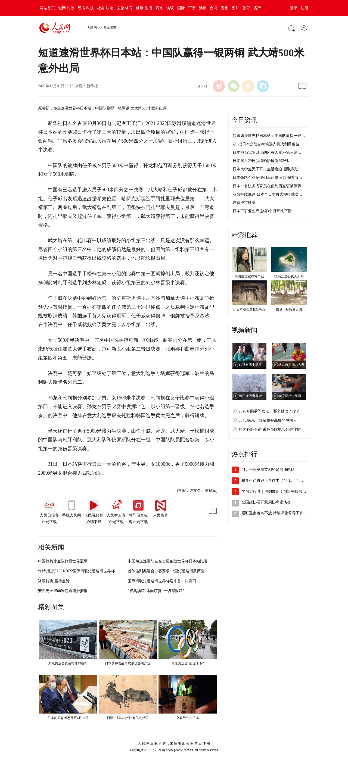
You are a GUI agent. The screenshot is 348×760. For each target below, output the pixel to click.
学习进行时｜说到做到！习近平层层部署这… (279, 491)
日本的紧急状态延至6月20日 (68, 718)
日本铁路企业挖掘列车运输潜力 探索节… (267, 178)
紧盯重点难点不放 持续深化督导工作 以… (276, 513)
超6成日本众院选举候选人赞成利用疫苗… (268, 144)
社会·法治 (105, 8)
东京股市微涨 (244, 203)
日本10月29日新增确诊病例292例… (262, 161)
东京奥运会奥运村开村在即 (68, 663)
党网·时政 (66, 8)
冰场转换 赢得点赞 (54, 581)
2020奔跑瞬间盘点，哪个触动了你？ (269, 411)
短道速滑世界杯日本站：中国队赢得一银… (269, 136)
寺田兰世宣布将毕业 (249, 276)
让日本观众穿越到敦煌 (249, 309)
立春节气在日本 (187, 718)
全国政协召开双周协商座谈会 (266, 502)
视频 (224, 8)
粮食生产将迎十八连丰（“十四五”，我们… (277, 480)
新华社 (92, 86)
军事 (192, 8)
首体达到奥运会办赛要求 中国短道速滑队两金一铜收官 (174, 571)
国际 (181, 8)
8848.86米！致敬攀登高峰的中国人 (268, 420)
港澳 (203, 8)
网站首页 (47, 8)
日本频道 (109, 28)
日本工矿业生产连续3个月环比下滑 (262, 211)
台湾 (213, 8)
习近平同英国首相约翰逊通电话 (268, 470)
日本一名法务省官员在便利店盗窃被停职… (269, 186)
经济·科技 (86, 8)
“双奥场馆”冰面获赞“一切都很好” (156, 591)
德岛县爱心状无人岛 (289, 276)
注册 (304, 8)
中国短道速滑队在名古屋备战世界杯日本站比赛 (168, 561)
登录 (293, 8)
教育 (246, 8)
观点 (159, 8)
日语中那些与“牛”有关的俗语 (128, 718)
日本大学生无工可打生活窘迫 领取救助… (267, 169)
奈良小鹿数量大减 (289, 309)
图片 (235, 8)
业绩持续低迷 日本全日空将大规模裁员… (267, 194)
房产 (257, 8)
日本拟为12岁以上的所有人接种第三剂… (267, 153)
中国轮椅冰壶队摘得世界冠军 (63, 561)
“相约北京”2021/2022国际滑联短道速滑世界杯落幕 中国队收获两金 (94, 571)
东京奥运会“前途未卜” (188, 663)
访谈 (170, 8)
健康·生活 (144, 8)
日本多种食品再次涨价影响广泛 (128, 663)
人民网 (92, 28)
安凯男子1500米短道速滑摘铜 (63, 591)
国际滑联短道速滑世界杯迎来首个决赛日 (162, 581)
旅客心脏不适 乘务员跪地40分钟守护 (270, 429)
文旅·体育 (125, 8)
